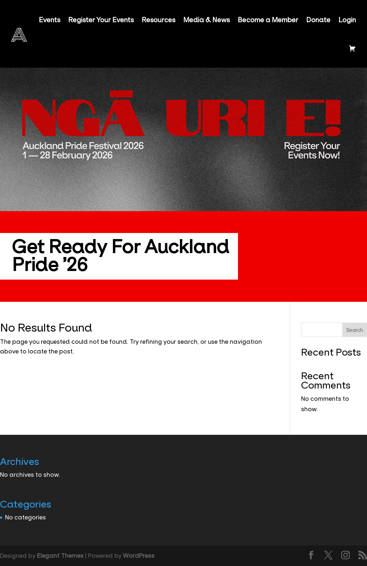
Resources (158, 20)
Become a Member (268, 20)
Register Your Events (101, 20)
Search (354, 330)
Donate (318, 20)
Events (49, 20)
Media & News (206, 20)
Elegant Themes (60, 555)
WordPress (138, 555)
